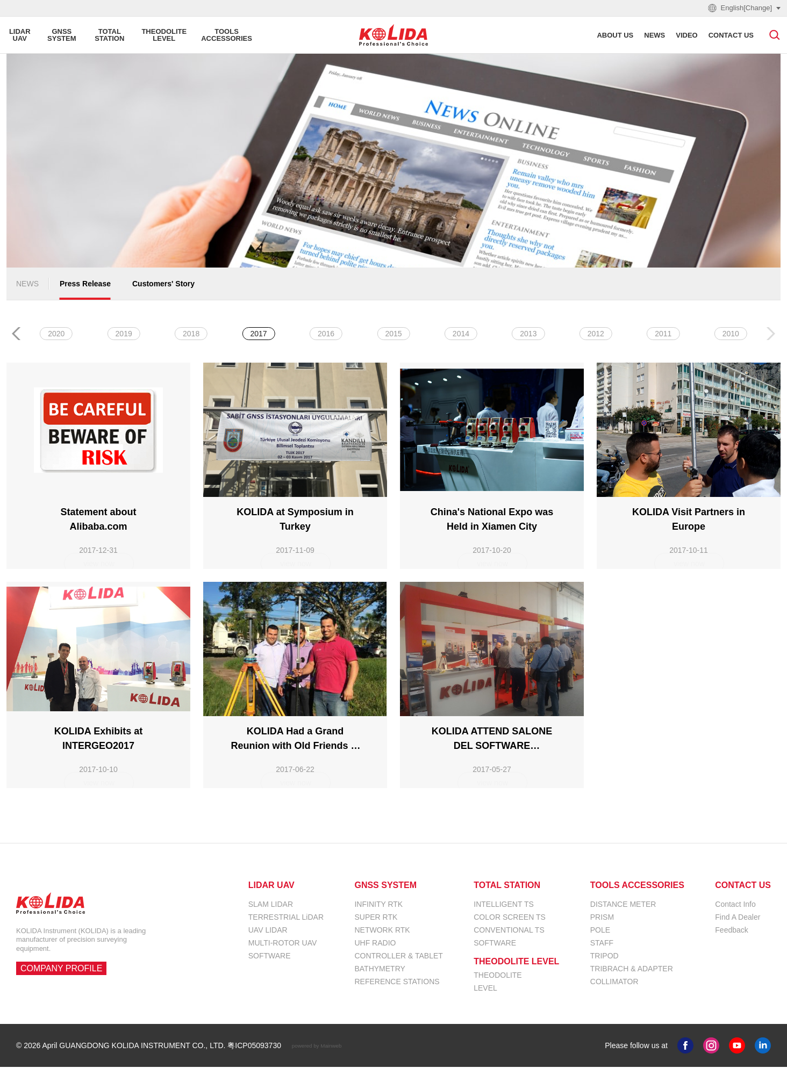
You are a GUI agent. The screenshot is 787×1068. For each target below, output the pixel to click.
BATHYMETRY (379, 969)
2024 (259, 334)
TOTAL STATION (507, 886)
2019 (596, 334)
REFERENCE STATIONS (396, 982)
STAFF (601, 944)
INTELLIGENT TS (504, 905)
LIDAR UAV (271, 886)
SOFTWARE (269, 957)
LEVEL (485, 989)
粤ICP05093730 (254, 1046)
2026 (124, 334)
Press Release (85, 284)
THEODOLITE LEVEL (516, 962)
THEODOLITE (497, 976)
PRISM (602, 918)
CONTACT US (743, 886)
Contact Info (735, 905)
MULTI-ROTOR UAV (282, 944)
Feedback (731, 931)
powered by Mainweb (317, 1047)
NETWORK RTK (382, 931)
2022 (393, 334)
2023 (326, 334)
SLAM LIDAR (270, 905)
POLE (600, 931)
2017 (730, 334)
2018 (663, 334)
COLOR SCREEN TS (510, 918)
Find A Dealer (737, 918)
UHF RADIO (375, 944)
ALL (56, 334)
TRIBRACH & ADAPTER (631, 969)
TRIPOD (604, 957)
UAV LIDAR (268, 931)
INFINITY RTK (378, 905)
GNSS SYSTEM (385, 886)
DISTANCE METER (623, 905)
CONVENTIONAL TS (509, 931)
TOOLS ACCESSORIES (637, 886)
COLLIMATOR (614, 982)
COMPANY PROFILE (61, 969)
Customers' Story (163, 284)
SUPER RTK (375, 918)
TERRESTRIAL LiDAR (286, 918)
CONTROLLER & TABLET (398, 957)
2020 (528, 334)
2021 (461, 334)
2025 (191, 334)
